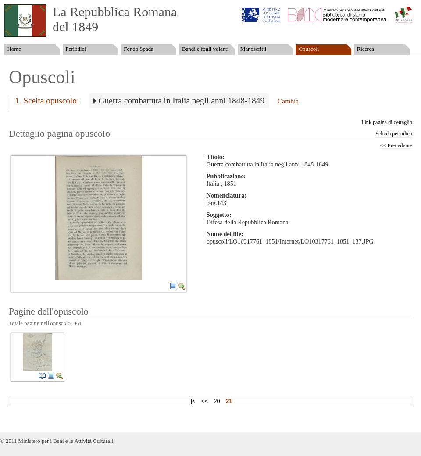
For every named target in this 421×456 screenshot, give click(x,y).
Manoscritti (253, 49)
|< (193, 401)
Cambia (288, 101)
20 (217, 401)
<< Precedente (396, 145)
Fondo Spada (138, 49)
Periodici (75, 49)
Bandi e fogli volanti (205, 49)
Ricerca (365, 49)
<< (204, 401)
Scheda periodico (393, 134)
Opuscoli (309, 49)
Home (14, 49)
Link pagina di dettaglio (386, 122)
